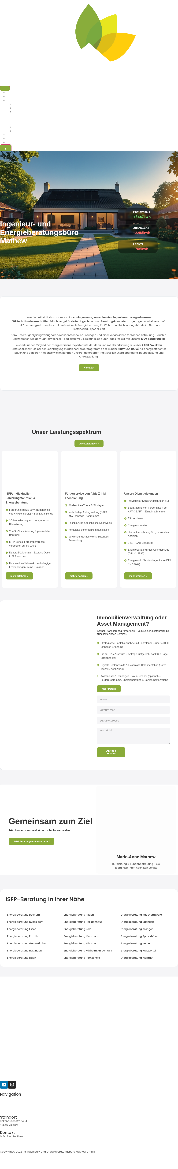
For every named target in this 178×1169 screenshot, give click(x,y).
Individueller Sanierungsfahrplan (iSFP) (37, 104)
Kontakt (11, 142)
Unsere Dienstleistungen (141, 493)
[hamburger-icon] (5, 88)
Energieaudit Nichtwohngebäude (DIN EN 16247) (43, 131)
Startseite (12, 92)
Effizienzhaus (21, 112)
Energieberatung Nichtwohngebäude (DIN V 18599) (45, 127)
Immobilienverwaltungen (22, 135)
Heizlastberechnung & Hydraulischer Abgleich (42, 119)
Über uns (12, 96)
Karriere (11, 138)
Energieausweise (23, 115)
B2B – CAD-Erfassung (26, 123)
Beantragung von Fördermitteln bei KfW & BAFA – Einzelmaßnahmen (56, 108)
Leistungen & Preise (18, 100)
